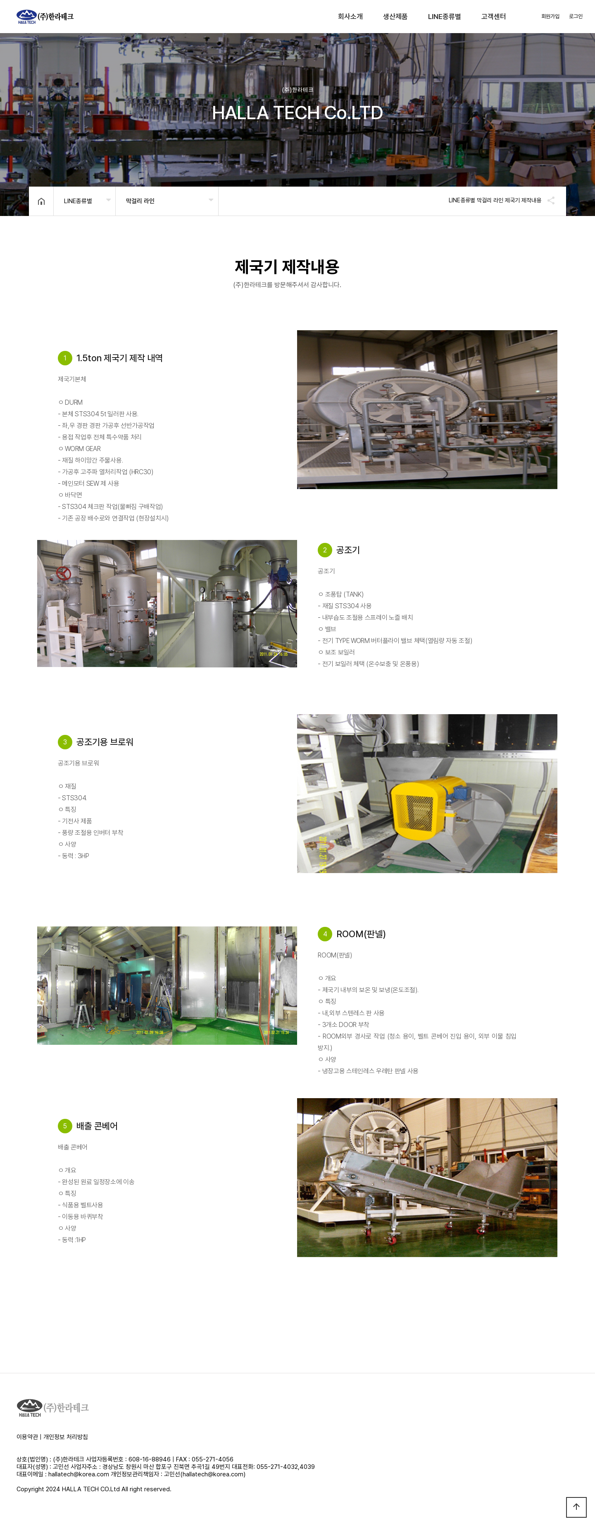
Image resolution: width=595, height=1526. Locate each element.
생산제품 (395, 16)
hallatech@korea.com (78, 1474)
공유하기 (547, 200)
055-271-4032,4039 (286, 1467)
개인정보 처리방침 (65, 1437)
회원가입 (550, 16)
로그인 (576, 16)
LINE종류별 (444, 16)
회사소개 (350, 16)
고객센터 (493, 16)
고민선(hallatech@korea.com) (204, 1474)
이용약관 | (30, 1437)
